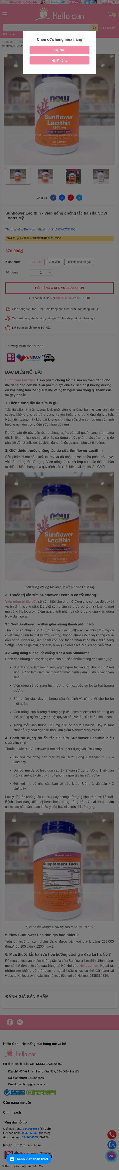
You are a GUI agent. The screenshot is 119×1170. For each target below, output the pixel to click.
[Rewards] (28, 1159)
